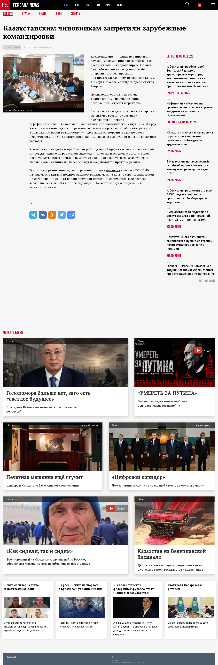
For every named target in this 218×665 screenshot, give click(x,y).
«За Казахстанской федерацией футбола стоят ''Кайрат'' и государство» (135, 589)
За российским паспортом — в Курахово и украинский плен (81, 589)
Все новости (206, 281)
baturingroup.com (133, 661)
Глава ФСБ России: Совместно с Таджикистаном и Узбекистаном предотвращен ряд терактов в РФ (191, 270)
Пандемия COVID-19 (42, 47)
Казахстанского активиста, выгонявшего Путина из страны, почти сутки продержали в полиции (189, 243)
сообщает (125, 82)
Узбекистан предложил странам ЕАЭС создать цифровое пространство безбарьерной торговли (189, 196)
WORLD (121, 5)
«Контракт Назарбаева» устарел (186, 587)
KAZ (66, 5)
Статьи (27, 13)
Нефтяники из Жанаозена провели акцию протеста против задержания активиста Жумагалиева (190, 109)
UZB (109, 5)
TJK (87, 5)
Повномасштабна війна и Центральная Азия (23, 587)
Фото (60, 13)
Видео (44, 13)
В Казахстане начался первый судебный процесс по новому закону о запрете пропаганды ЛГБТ (188, 167)
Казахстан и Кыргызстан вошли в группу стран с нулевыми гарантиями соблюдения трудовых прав (190, 138)
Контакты (11, 655)
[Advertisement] (109, 306)
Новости (8, 13)
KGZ (77, 5)
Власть (26, 47)
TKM (98, 5)
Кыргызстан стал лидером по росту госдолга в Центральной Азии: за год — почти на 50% (188, 216)
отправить (110, 158)
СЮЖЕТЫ (77, 13)
